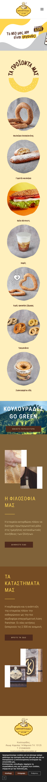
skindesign (28, 778)
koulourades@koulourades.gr (23, 751)
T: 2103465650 (23, 748)
